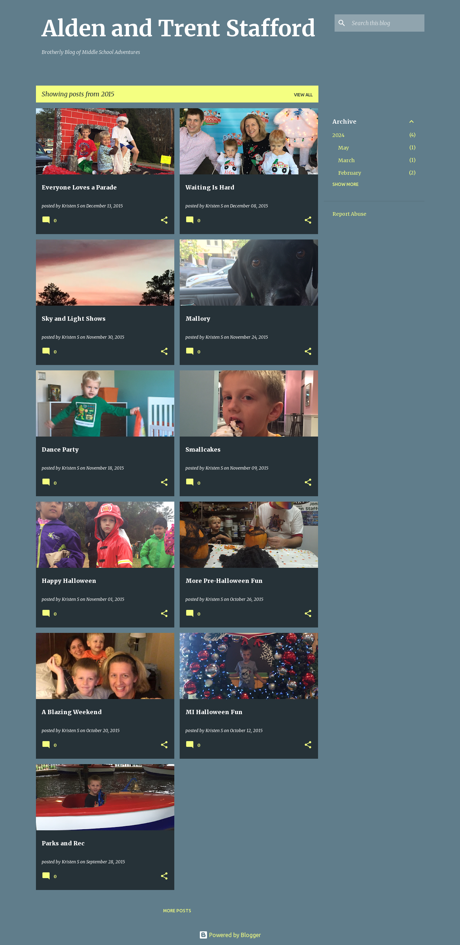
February (349, 173)
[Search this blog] (386, 23)
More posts (177, 910)
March (346, 160)
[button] (164, 220)
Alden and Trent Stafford (179, 28)
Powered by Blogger (230, 935)
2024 (338, 135)
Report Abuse (349, 214)
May (343, 148)
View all (303, 94)
